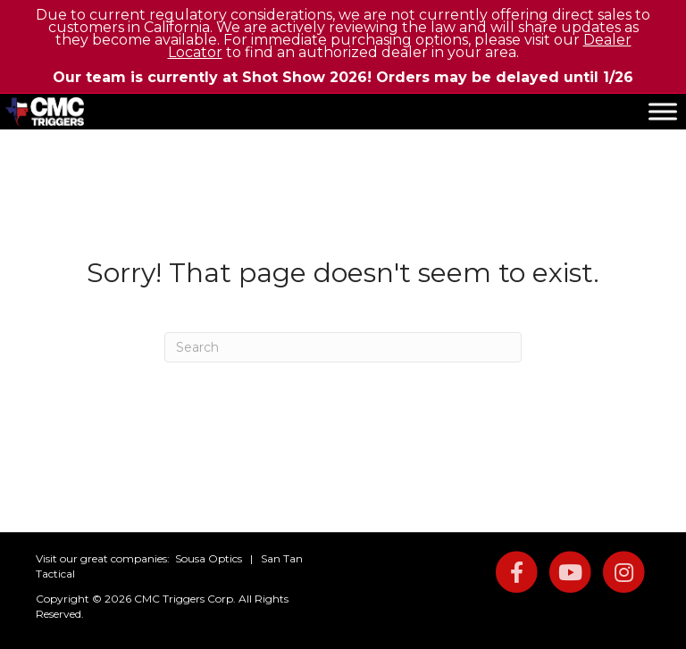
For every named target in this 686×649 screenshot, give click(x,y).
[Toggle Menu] (662, 111)
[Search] (343, 347)
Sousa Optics (208, 558)
